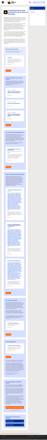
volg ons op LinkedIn (28, 433)
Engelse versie (31, 438)
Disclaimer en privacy (38, 436)
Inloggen (43, 436)
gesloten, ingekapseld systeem (15, 136)
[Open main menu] (3, 2)
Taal (31, 2)
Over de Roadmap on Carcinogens (30, 436)
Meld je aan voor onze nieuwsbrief (6, 433)
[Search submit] (44, 2)
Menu (5, 2)
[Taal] (29, 2)
